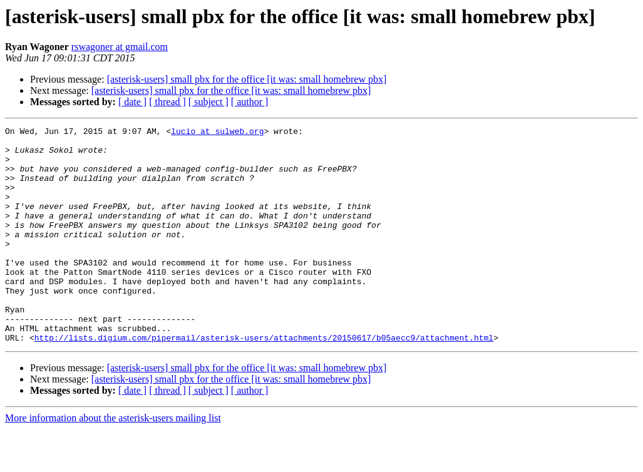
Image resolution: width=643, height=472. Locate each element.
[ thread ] (167, 101)
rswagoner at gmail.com (119, 46)
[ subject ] (208, 101)
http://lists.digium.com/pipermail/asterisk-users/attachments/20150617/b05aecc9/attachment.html (263, 380)
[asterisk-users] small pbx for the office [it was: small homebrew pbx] (247, 79)
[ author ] (250, 101)
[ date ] (132, 101)
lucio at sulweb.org (217, 132)
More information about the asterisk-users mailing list (113, 461)
